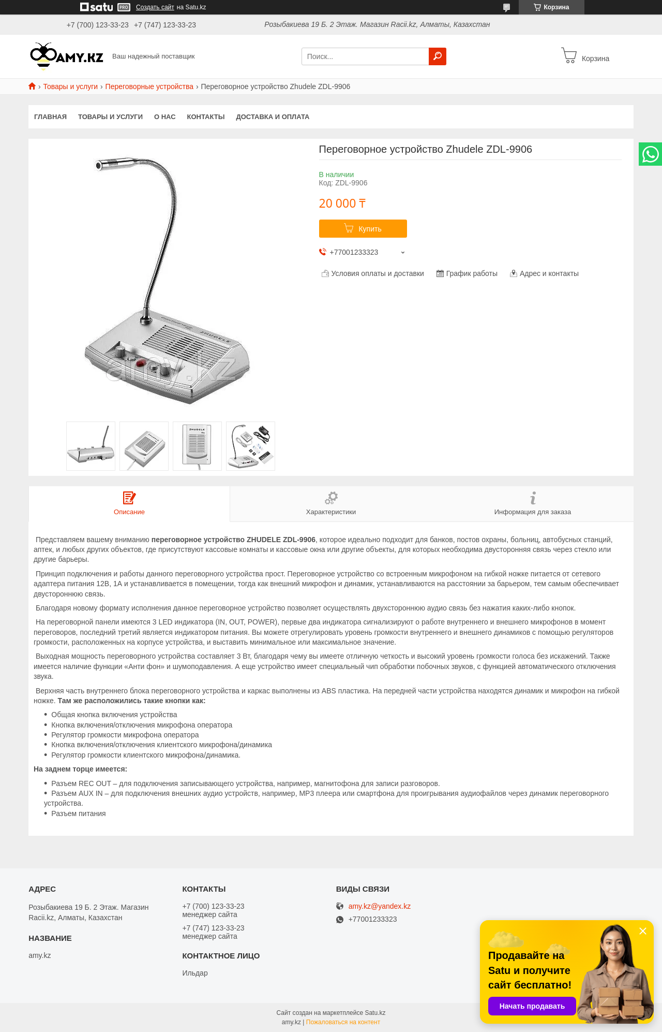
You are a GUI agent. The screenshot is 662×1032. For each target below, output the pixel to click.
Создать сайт (155, 7)
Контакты (206, 117)
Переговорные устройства (149, 86)
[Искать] (437, 56)
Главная (50, 117)
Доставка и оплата (272, 117)
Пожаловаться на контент (343, 1022)
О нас (165, 117)
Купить (369, 229)
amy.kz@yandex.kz (380, 906)
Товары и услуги (70, 86)
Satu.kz (375, 1012)
